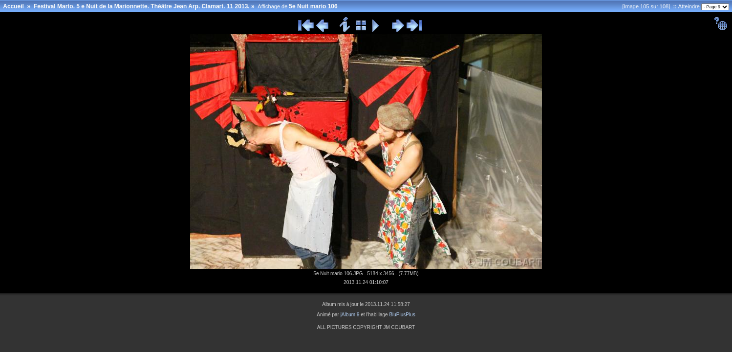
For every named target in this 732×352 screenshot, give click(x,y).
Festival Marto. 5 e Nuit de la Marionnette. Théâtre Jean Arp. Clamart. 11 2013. (142, 6)
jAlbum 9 (350, 314)
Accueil (13, 6)
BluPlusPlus (402, 314)
